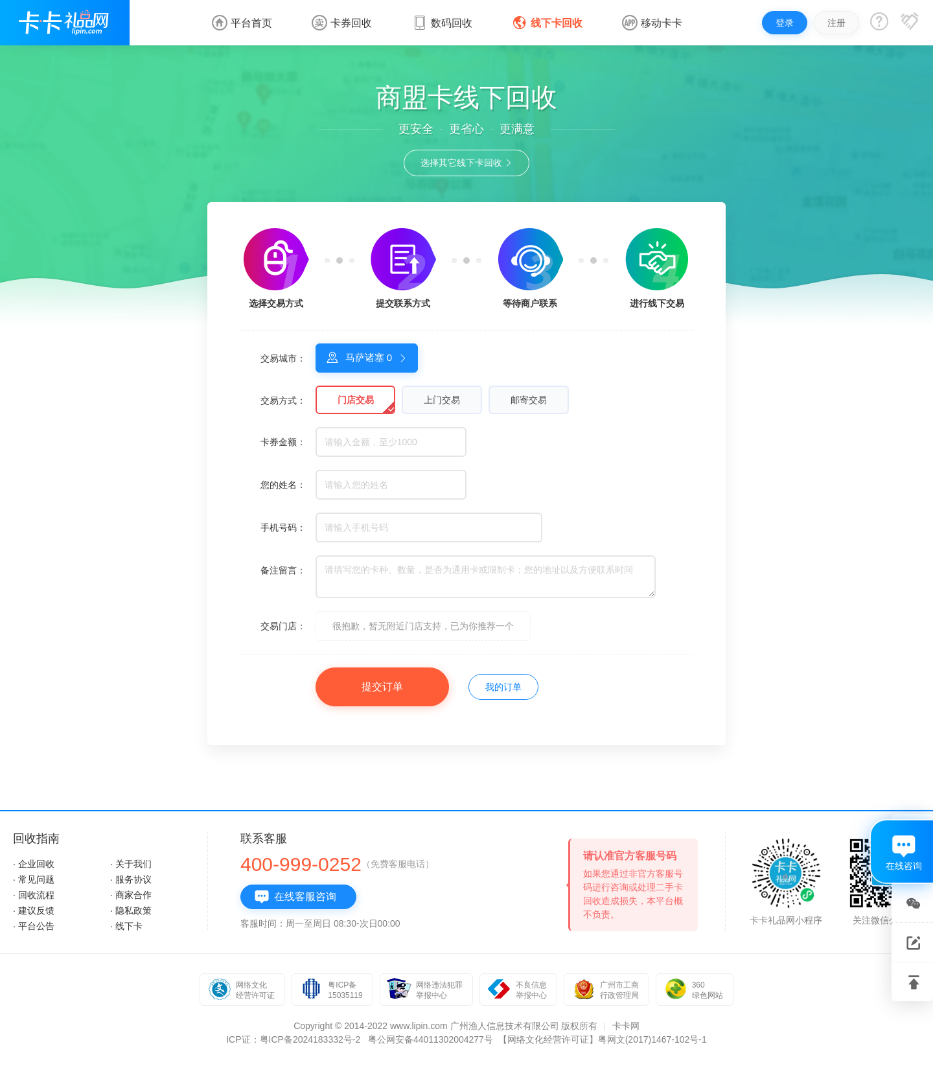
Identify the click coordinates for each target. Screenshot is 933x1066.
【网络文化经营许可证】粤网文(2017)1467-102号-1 (602, 1039)
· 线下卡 (126, 926)
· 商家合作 (131, 895)
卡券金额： (283, 442)
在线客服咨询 (295, 897)
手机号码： (283, 527)
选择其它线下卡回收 (466, 162)
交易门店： (283, 626)
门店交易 (356, 400)
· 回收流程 (33, 895)
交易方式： (283, 400)
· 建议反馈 (33, 910)
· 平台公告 (33, 926)
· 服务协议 (131, 879)
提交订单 (382, 686)
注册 (836, 22)
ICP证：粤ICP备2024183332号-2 (293, 1039)
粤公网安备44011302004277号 (430, 1039)
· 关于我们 (131, 864)
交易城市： (283, 358)
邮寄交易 (529, 400)
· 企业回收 (33, 864)
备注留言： (283, 570)
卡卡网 (625, 1026)
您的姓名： (283, 485)
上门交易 (442, 400)
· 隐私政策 (131, 910)
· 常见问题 (33, 879)
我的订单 (503, 687)
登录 (785, 22)
